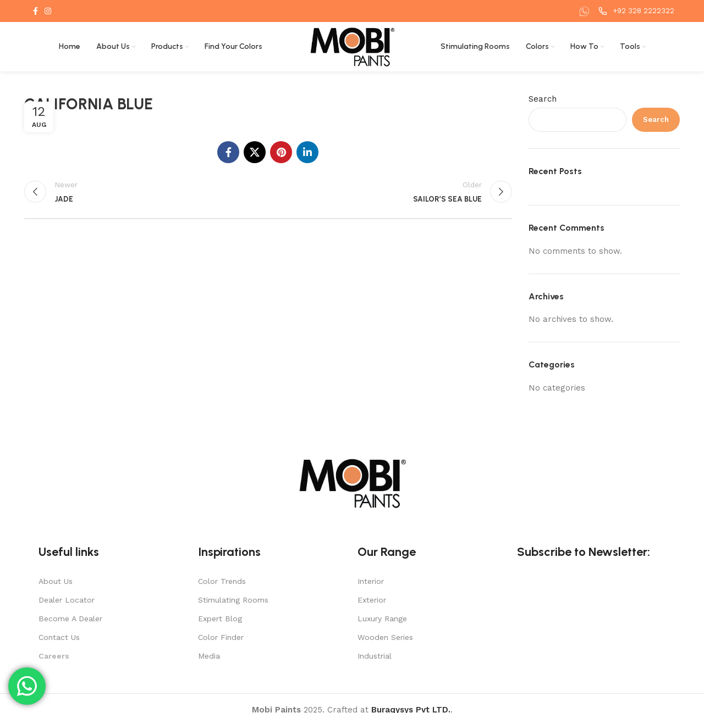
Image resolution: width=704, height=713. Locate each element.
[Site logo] (352, 46)
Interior (371, 581)
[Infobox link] (586, 11)
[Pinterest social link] (281, 152)
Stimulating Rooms (233, 599)
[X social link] (255, 152)
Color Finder (221, 637)
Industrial (375, 655)
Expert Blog (220, 618)
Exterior (372, 599)
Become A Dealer (70, 618)
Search (543, 99)
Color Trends (222, 581)
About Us (55, 581)
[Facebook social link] (35, 11)
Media (209, 655)
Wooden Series (385, 637)
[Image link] (352, 482)
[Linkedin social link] (307, 152)
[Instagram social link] (47, 11)
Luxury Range (382, 618)
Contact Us (59, 637)
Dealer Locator (66, 599)
